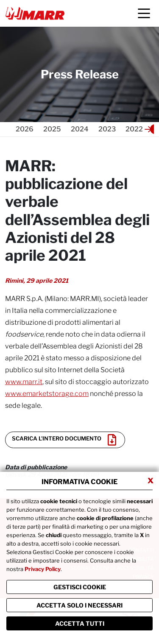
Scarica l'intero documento (64, 440)
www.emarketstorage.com (47, 394)
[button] (148, 129)
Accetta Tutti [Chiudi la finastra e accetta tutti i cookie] (79, 623)
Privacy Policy (43, 569)
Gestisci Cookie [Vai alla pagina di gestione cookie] (79, 587)
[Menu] (144, 13)
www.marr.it (23, 382)
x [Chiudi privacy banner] (150, 480)
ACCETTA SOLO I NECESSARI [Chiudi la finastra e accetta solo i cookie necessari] (79, 605)
